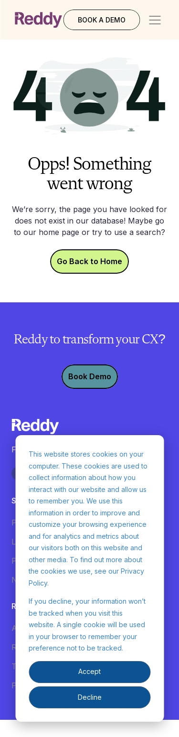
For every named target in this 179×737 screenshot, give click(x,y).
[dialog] (89, 578)
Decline (90, 697)
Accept (89, 671)
